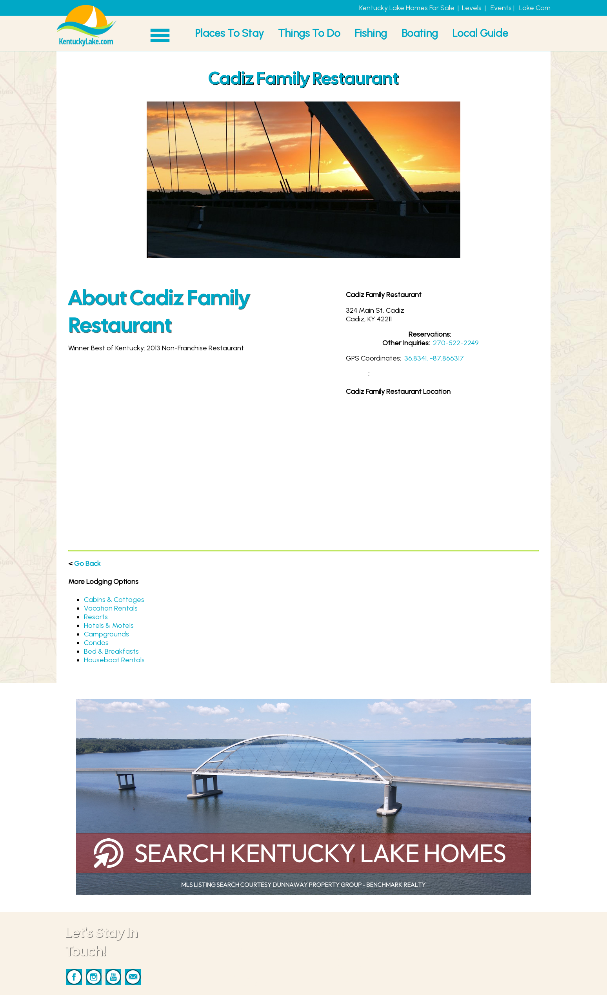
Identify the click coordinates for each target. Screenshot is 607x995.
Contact (344, 949)
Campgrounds (106, 634)
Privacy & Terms (356, 975)
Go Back (87, 563)
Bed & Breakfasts (111, 651)
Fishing (370, 33)
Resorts (96, 617)
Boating (420, 33)
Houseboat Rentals (114, 660)
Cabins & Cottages (114, 599)
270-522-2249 (456, 343)
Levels (472, 8)
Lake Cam (535, 8)
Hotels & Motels (109, 625)
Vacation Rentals (111, 608)
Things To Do (309, 33)
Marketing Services (361, 957)
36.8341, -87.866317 (434, 358)
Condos (96, 642)
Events (501, 8)
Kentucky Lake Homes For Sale (406, 8)
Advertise (346, 966)
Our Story (346, 983)
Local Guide (480, 33)
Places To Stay (229, 33)
